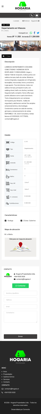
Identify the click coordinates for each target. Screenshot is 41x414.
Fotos (6, 56)
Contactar (20, 286)
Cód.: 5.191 (6, 25)
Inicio (5, 371)
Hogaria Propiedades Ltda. (24, 274)
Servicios (6, 379)
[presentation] (20, 329)
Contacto (6, 382)
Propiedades (7, 374)
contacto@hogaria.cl (22, 279)
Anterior (26, 21)
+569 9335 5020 (19, 276)
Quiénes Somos (8, 377)
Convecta (26, 409)
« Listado (16, 21)
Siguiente (35, 21)
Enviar (20, 336)
